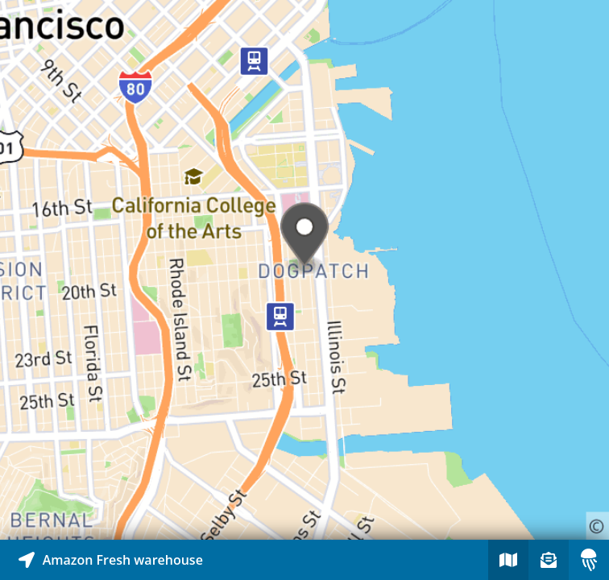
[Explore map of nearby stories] (304, 270)
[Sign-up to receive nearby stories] (548, 560)
